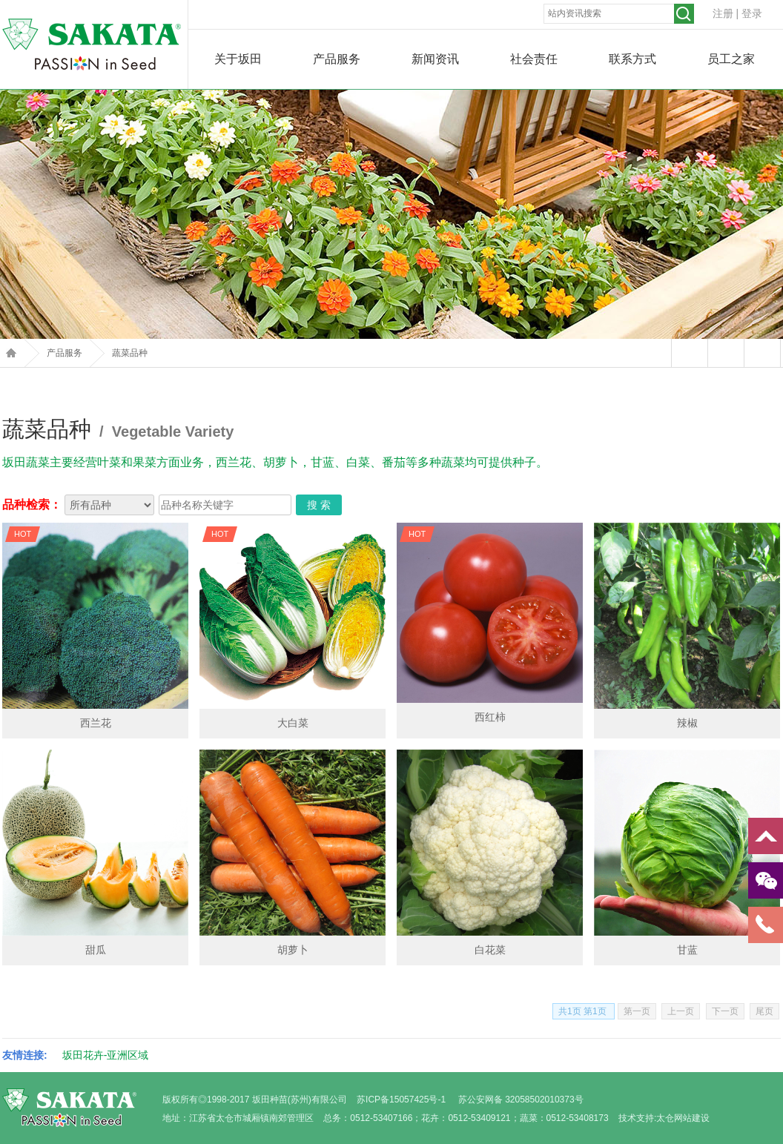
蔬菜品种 (130, 353)
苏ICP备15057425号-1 (401, 1099)
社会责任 (534, 59)
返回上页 (762, 353)
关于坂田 (238, 59)
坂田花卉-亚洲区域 (105, 1055)
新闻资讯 (435, 59)
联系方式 (632, 59)
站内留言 (689, 353)
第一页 (637, 1011)
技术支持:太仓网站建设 (664, 1118)
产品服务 (336, 59)
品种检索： (32, 504)
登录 (751, 13)
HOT (22, 533)
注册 (723, 13)
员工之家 (731, 59)
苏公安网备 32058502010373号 (521, 1099)
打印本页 (725, 353)
